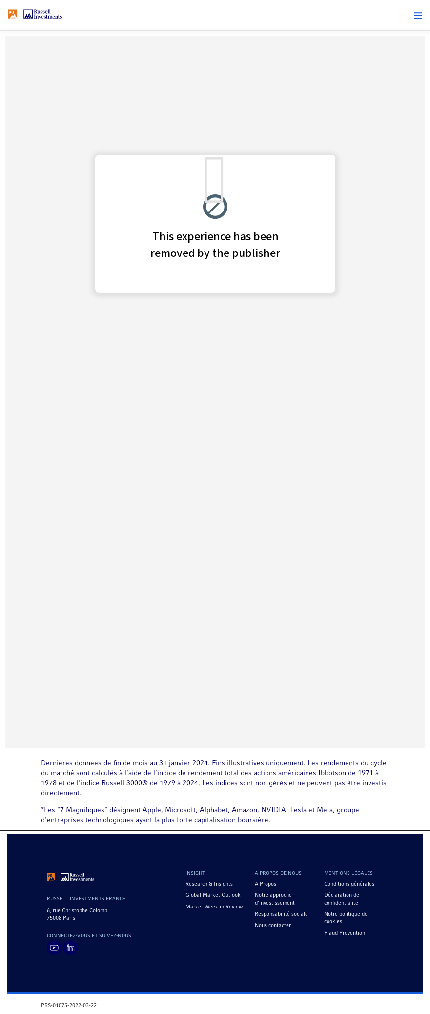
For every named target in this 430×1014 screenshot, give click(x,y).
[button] (418, 16)
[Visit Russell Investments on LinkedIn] (70, 947)
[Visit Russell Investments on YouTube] (54, 947)
